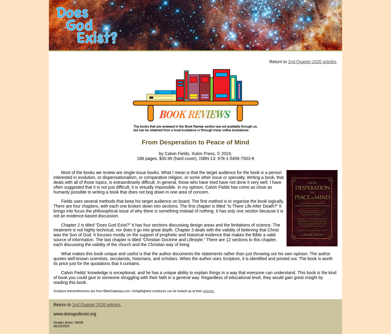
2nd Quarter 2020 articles (312, 61)
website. (209, 291)
